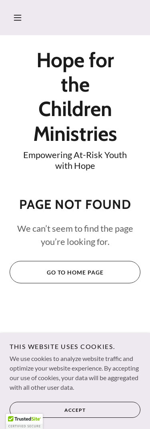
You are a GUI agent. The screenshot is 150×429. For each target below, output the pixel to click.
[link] (75, 97)
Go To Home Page (56, 272)
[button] (18, 18)
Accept (48, 415)
